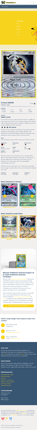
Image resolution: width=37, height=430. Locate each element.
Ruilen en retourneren (7, 380)
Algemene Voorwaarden (7, 382)
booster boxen (26, 296)
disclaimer (24, 413)
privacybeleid (14, 414)
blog (5, 354)
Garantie (3, 378)
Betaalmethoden (5, 376)
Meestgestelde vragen (7, 374)
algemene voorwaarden (21, 410)
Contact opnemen (6, 383)
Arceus (18, 32)
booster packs (18, 296)
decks (4, 298)
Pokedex (18, 26)
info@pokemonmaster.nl (13, 332)
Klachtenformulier (6, 385)
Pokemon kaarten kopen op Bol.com (18, 305)
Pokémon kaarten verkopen (19, 279)
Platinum (19, 29)
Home (18, 23)
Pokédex (22, 354)
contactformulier (15, 338)
